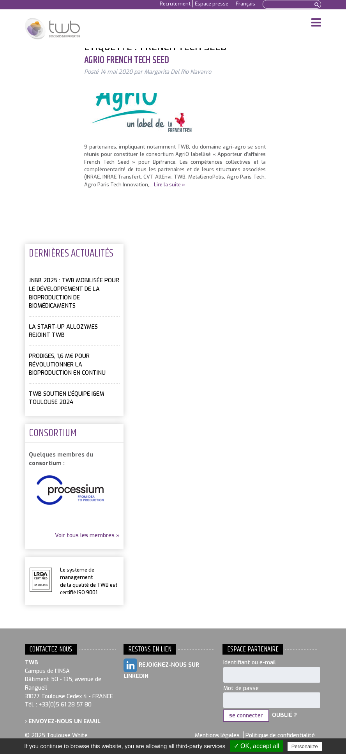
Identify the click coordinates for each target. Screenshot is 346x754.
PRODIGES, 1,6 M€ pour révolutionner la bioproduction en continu (67, 364)
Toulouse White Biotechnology (52, 28)
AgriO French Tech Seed (126, 60)
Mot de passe (241, 688)
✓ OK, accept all (256, 746)
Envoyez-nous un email (63, 721)
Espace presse (211, 3)
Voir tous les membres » (87, 535)
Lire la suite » (169, 184)
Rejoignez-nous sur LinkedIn (161, 669)
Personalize (304, 746)
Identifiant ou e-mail (249, 662)
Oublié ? (284, 715)
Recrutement (175, 3)
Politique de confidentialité (280, 735)
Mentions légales (217, 735)
